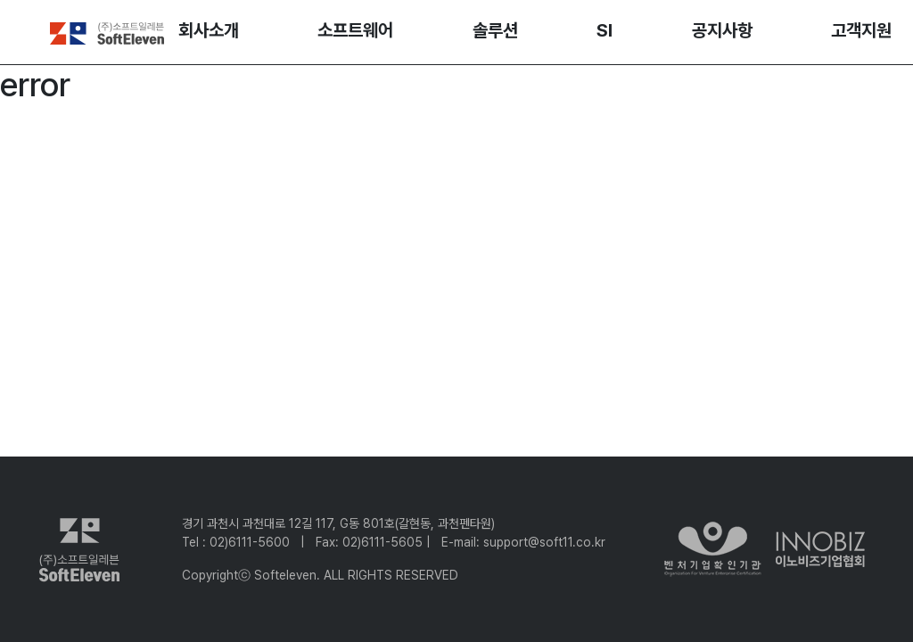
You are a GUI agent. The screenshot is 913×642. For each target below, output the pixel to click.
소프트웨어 (355, 30)
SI (604, 30)
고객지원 (861, 30)
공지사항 (722, 30)
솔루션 (495, 30)
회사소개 (208, 30)
